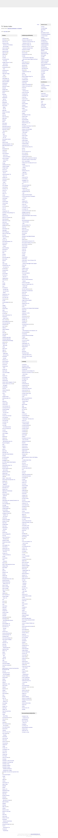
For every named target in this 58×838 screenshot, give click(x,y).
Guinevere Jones (25, 156)
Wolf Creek (4, 814)
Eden (3, 252)
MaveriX (23, 218)
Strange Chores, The (25, 317)
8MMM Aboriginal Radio (26, 367)
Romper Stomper (5, 596)
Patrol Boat (5, 529)
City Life (4, 172)
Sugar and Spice (25, 650)
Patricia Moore (5, 527)
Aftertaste (24, 375)
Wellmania (24, 701)
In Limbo (23, 554)
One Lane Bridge (5, 503)
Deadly (23, 108)
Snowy (4, 666)
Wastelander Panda (6, 790)
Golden (23, 488)
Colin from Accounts (25, 422)
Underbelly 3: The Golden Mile (8, 762)
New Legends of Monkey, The (27, 242)
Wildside (4, 808)
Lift (22, 552)
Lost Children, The (25, 207)
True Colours (5, 751)
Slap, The (4, 658)
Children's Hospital (6, 166)
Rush (3, 601)
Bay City (4, 99)
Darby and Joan (5, 215)
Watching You (5, 792)
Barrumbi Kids (24, 65)
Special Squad (5, 677)
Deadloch (23, 105)
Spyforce (4, 682)
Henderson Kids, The (25, 170)
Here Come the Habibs (26, 501)
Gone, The (4, 319)
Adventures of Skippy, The (26, 44)
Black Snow (5, 118)
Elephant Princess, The (26, 122)
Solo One (4, 671)
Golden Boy (24, 490)
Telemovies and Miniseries (12, 28)
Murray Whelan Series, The (7, 465)
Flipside (4, 292)
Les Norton (4, 414)
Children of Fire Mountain (26, 84)
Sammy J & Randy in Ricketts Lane (28, 623)
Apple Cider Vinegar (6, 73)
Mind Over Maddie (26, 221)
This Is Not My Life (6, 723)
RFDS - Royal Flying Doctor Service (9, 564)
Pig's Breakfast (24, 257)
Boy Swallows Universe (7, 139)
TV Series (10, 6)
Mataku (4, 438)
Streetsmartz (24, 322)
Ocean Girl (24, 249)
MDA (3, 444)
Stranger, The (24, 319)
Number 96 (5, 495)
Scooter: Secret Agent (26, 282)
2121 (3, 38)
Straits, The (4, 691)
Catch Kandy (24, 82)
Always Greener (5, 65)
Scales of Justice (5, 612)
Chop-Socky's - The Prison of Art (28, 418)
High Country (5, 348)
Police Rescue (5, 546)
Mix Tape (4, 455)
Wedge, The (24, 693)
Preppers (23, 608)
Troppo (4, 746)
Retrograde (24, 616)
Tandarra (4, 712)
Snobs (23, 306)
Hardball (23, 164)
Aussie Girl (24, 391)
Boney (4, 132)
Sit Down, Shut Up (25, 632)
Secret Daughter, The (6, 623)
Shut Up (23, 631)
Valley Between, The (25, 343)
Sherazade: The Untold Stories (27, 290)
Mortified (23, 234)
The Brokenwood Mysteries (45, 34)
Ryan (3, 604)
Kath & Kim (24, 530)
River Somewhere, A (6, 594)
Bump (4, 147)
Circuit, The (4, 169)
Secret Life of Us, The (6, 625)
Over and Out (24, 599)
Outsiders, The (5, 514)
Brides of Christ (5, 142)
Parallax (23, 255)
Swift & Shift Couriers (25, 663)
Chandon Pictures (25, 417)
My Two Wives (5, 470)
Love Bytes (4, 423)
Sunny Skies (24, 655)
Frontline (23, 479)
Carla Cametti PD (6, 153)
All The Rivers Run (6, 59)
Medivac (4, 446)
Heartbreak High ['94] (44, 43)
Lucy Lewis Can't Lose (26, 210)
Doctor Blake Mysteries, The (7, 241)
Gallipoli (4, 305)
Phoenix (4, 530)
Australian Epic (24, 394)
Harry (3, 332)
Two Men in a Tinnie (25, 732)
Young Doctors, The (6, 827)
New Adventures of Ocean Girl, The (28, 241)
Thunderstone (24, 333)
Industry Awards (44, 88)
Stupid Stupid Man (25, 648)
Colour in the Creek (25, 92)
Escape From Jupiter (25, 127)
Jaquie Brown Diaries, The (26, 522)
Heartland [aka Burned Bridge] (8, 340)
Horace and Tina (25, 177)
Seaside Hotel (25, 285)
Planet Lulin (24, 265)
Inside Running (5, 380)
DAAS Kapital (24, 434)
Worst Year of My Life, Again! (27, 356)
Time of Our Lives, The (6, 731)
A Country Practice (44, 35)
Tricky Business (5, 743)
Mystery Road (5, 473)
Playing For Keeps (6, 540)
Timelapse (4, 735)
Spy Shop (4, 680)
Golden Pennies (5, 318)
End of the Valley (5, 257)
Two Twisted (5, 755)
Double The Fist (25, 447)
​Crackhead (24, 431)
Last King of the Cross (6, 407)
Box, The (4, 137)
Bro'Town (23, 409)
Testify (4, 722)
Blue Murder (5, 124)
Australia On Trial (25, 716)
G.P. (3, 303)
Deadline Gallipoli (6, 223)
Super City (24, 656)
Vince (23, 688)
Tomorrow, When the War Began (27, 335)
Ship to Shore (24, 292)
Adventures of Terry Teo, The (27, 46)
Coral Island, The (25, 95)
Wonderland (5, 819)
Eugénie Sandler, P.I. (25, 130)
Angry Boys (24, 382)
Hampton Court (24, 495)
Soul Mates (24, 639)
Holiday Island (5, 353)
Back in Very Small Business (27, 398)
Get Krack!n (24, 484)
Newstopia (24, 584)
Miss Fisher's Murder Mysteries (8, 454)
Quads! (23, 610)
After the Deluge (5, 46)
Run (3, 599)
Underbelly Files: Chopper (7, 770)
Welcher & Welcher (25, 696)
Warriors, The (5, 789)
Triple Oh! (24, 672)
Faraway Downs (5, 270)
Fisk (23, 469)
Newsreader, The (5, 487)
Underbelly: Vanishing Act (7, 768)
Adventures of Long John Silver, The (29, 41)
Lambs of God (5, 404)
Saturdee (24, 281)
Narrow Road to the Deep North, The (9, 479)
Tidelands (4, 730)
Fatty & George (24, 135)
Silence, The (5, 650)
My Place (23, 237)
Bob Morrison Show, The (27, 71)
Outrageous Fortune (6, 513)
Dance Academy (25, 103)
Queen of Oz (24, 611)
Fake (3, 262)
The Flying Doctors (44, 41)
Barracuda (4, 94)
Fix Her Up (24, 471)
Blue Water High (25, 68)
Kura (23, 538)
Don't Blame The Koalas (26, 114)
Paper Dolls (5, 522)
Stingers (4, 690)
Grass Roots (24, 493)
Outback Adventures (6, 511)
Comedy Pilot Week (25, 425)
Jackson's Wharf (5, 390)
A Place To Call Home (45, 61)
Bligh (23, 406)
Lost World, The (5, 422)
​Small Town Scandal (6, 665)
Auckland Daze (24, 385)
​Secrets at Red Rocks (6, 633)
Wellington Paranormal (26, 699)
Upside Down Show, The (26, 680)
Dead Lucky (5, 222)
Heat (3, 342)
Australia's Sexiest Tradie (26, 393)
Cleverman (4, 179)
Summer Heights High (26, 651)
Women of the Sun (6, 817)
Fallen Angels (5, 263)
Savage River (5, 610)
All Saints (4, 57)
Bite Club (4, 115)
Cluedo (4, 182)
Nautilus (4, 481)
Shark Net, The (5, 642)
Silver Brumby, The (25, 295)
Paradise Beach (5, 524)
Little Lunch (24, 204)
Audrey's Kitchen (25, 386)
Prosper (4, 556)
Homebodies (5, 356)
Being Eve (24, 66)
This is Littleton (25, 667)
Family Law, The (25, 464)
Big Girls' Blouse (25, 401)
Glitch (4, 310)
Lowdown (23, 557)
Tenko (4, 719)
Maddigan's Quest (25, 212)
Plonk (23, 605)
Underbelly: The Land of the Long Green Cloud (11, 771)
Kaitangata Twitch (25, 191)
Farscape (4, 271)
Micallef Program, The (26, 570)
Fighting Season (5, 278)
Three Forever (5, 728)
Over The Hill (5, 516)
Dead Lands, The (6, 220)
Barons (4, 92)
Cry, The (4, 206)
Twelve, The (5, 752)
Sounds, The (5, 675)
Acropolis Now (24, 369)
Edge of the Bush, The (26, 452)
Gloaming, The (5, 311)
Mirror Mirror (24, 226)
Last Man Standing (6, 409)
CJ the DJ (24, 89)
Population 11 (24, 607)
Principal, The (5, 553)
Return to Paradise (6, 586)
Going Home (5, 316)
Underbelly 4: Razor (6, 763)
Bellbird (4, 107)
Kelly (23, 193)
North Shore (5, 492)
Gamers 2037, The (25, 145)
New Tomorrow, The (25, 244)
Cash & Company (6, 158)
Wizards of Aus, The (25, 707)
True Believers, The (6, 749)
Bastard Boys (5, 97)
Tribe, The (24, 338)
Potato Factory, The (6, 548)
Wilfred (23, 706)
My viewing (43, 105)
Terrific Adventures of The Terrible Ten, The (30, 330)
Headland (4, 335)
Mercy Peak (5, 450)
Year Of (4, 825)
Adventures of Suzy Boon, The (27, 372)
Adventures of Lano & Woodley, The (28, 370)
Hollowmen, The (25, 503)
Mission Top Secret (25, 229)
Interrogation (5, 385)
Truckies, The (5, 747)
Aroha (4, 76)
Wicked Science (25, 346)
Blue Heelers (5, 123)
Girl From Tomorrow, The (26, 151)
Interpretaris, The (25, 181)
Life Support (24, 551)
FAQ (42, 102)
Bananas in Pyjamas (25, 63)
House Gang (24, 509)
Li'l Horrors (24, 197)
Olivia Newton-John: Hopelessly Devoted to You (11, 500)
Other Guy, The (24, 594)
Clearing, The (5, 177)
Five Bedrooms (5, 287)
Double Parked (24, 449)
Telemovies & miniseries (45, 85)
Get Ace (23, 148)
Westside (4, 798)
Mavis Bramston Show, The (7, 441)
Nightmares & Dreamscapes (7, 490)
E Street (4, 246)
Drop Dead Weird (25, 119)
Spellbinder (24, 311)
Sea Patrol (4, 615)
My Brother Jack (5, 466)
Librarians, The (24, 549)
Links (19, 6)
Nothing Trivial (5, 494)
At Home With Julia (25, 383)
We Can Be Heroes (25, 691)
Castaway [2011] (25, 81)
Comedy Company (26, 423)
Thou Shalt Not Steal (6, 727)
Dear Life (4, 227)
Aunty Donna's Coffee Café (26, 388)
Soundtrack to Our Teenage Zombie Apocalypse (30, 308)
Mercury (4, 449)
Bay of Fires (5, 100)
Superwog (24, 659)
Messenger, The (5, 452)
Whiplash (4, 803)
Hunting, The (5, 369)
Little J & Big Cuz (25, 202)
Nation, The (24, 581)
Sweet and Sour (25, 661)
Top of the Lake (5, 738)
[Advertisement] (29, 15)
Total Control (5, 739)
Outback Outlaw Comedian (26, 595)
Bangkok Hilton (5, 89)
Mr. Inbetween (5, 458)
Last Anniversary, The (6, 406)
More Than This (25, 231)
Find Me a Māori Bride (26, 468)
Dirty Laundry (5, 236)
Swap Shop (24, 325)
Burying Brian (5, 148)
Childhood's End (5, 164)
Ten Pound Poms (5, 717)
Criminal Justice (5, 201)
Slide (3, 660)
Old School (4, 498)
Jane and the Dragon (25, 185)
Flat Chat (23, 472)
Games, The (24, 482)
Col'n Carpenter (5, 185)
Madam (23, 560)
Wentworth (43, 77)
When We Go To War (6, 800)
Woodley (23, 709)
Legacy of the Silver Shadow (27, 194)
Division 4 (4, 238)
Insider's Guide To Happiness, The (8, 382)
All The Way (5, 60)
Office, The (24, 589)
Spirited (4, 679)
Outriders (23, 253)
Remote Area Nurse (6, 580)
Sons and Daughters (6, 674)
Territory (4, 720)
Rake (3, 569)
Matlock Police (5, 439)
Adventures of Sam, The (27, 43)
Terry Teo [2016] (25, 332)
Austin (23, 396)
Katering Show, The (25, 528)
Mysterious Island (6, 471)
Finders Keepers (25, 140)
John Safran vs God (25, 525)
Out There (24, 252)
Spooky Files (24, 314)
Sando (23, 624)
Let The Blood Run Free (26, 546)
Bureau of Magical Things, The (27, 76)
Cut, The (4, 209)
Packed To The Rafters (45, 59)
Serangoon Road (5, 636)
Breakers (4, 140)
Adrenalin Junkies (6, 43)
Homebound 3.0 (25, 506)
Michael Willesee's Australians (27, 727)
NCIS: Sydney (5, 482)
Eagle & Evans (24, 450)
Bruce (23, 410)
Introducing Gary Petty (26, 517)
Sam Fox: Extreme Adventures (27, 279)
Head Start (24, 169)
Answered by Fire (6, 70)
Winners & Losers (6, 809)
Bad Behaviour (5, 83)
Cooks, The (4, 190)
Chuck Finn (24, 87)
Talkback (23, 664)
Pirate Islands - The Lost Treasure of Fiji (29, 260)
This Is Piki (5, 725)
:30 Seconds (24, 364)
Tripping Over (5, 744)
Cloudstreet (4, 180)
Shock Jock (24, 627)
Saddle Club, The (25, 277)
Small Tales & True (25, 635)
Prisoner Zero (24, 261)
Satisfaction (5, 609)
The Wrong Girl (5, 822)
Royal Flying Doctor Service (46, 64)
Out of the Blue (5, 510)
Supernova (24, 658)
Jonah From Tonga (25, 527)
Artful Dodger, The (6, 78)
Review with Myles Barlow (26, 618)
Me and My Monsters (25, 220)
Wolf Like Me (5, 816)
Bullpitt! (23, 412)
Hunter (4, 367)
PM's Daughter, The (6, 545)
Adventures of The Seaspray (8, 44)
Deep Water (5, 230)
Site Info (22, 6)
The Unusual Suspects (6, 774)
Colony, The (25, 722)
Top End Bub (5, 736)
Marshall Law (5, 436)
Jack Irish (4, 388)
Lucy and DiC (24, 559)
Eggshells (24, 455)
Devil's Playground (6, 231)
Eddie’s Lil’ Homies (25, 121)
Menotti (4, 447)
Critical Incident (5, 203)
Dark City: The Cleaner (6, 217)
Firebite (4, 283)
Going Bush (24, 724)
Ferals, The (24, 137)
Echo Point (4, 251)
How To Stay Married (25, 512)
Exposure (4, 260)
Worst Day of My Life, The (27, 354)
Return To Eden (5, 585)
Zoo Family (24, 357)
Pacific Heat (24, 600)
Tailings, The (5, 709)
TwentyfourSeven (25, 674)
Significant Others (6, 649)
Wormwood (24, 351)
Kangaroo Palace (6, 396)
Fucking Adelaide (5, 302)
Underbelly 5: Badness (6, 765)
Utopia (23, 683)
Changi (4, 163)
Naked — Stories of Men (7, 478)
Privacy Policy (43, 107)
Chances (4, 161)
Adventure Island (25, 38)
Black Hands (5, 116)
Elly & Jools (24, 124)
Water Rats (4, 793)
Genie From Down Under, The (27, 146)
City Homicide (5, 171)
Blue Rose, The (5, 129)
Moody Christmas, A (25, 573)
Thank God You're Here (26, 666)
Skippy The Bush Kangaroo (27, 300)
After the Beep (25, 374)
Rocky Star (24, 274)
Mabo (4, 434)
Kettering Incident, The (6, 398)
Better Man (4, 110)
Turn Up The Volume (25, 340)
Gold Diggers (24, 487)
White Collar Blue (6, 801)
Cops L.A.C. (5, 193)
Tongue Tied (24, 671)
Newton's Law (5, 489)
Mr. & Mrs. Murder (6, 457)
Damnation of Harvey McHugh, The (9, 212)
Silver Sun (24, 297)
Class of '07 (24, 420)
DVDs (30, 6)
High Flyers (24, 172)
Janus (4, 393)
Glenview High (5, 308)
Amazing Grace (5, 67)
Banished (4, 91)
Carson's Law (5, 155)
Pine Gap (4, 535)
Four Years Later (5, 297)
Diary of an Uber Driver (6, 233)
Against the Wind (5, 51)
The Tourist (43, 71)
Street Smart (24, 647)
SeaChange (5, 617)
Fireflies (4, 284)
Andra (4, 68)
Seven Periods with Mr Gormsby (27, 626)
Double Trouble (24, 116)
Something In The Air (6, 672)
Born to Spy (24, 74)
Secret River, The (6, 626)
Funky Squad (24, 480)
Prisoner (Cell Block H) (7, 554)
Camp (4, 150)
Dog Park (23, 442)
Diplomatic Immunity (25, 441)
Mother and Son (25, 576)
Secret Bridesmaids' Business (8, 620)
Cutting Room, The (6, 211)
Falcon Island (25, 132)
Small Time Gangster (6, 663)
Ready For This (5, 572)
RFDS (4, 562)
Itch (22, 183)
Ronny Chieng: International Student (28, 619)
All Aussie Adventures (26, 377)
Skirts (4, 655)
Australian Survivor (26, 717)
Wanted (4, 787)
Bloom (4, 121)
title (6, 31)
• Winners (23, 349)
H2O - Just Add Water (26, 161)
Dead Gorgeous (25, 106)
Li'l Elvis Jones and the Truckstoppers (28, 196)
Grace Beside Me (25, 154)
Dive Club (24, 111)
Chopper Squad (5, 167)
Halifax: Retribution (6, 329)
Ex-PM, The (24, 461)
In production (43, 87)
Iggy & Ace (24, 514)
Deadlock (4, 225)
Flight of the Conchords (26, 474)
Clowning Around (25, 90)
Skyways (4, 657)
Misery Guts (24, 228)
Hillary (4, 351)
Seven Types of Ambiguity (7, 639)
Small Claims (5, 661)
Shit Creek (4, 644)
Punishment (5, 561)
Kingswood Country (25, 535)
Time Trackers (5, 733)
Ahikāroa (4, 54)
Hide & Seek (5, 345)
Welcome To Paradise (26, 698)
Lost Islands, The (25, 209)
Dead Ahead (5, 219)
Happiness (24, 496)
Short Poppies (24, 629)
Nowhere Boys (24, 247)
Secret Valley (25, 287)
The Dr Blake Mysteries (45, 38)
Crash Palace (5, 198)
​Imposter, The (5, 375)
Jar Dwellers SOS (25, 186)
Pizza (23, 602)
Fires (3, 286)
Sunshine (4, 704)
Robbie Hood (24, 271)
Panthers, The (5, 521)
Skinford (4, 653)
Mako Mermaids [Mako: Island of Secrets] (29, 215)
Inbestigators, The (25, 180)
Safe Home (4, 607)
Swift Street (4, 707)
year (5, 31)
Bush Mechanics (25, 719)
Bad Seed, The (5, 86)
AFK (23, 51)
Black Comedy (24, 404)
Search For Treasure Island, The (27, 284)
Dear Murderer (5, 228)
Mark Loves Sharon (25, 562)
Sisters (4, 652)
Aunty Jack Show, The (26, 390)
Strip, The (4, 698)
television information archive (29, 3)
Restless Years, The (6, 583)
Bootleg (23, 73)
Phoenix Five (5, 532)
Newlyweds (24, 583)
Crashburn (4, 199)
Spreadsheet (24, 640)
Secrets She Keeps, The (7, 634)
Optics (23, 592)
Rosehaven (24, 621)
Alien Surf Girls (24, 52)
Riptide (4, 591)
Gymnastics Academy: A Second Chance (29, 159)
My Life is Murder (6, 468)
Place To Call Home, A (6, 537)
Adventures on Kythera (26, 49)
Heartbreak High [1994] (7, 337)
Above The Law (5, 41)
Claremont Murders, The (7, 174)
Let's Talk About (5, 417)
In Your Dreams (25, 178)
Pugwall (23, 266)
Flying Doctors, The (6, 294)
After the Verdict (5, 49)
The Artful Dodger (44, 28)
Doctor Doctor (5, 243)
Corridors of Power (25, 428)
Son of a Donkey (25, 637)
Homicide (4, 358)
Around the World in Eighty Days (28, 57)
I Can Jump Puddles (6, 372)
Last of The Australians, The (27, 541)
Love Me (4, 430)
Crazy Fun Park (25, 98)
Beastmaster (5, 102)
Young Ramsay (5, 830)
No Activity (24, 586)
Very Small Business (25, 685)
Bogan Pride (24, 407)
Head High (4, 334)
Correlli (4, 195)
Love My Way (5, 431)
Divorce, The (5, 239)
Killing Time (4, 401)
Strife (3, 695)
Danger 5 (23, 436)
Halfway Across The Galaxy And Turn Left (29, 162)
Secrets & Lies (5, 631)
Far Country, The (6, 267)
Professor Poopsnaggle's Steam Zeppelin (30, 263)
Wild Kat (24, 348)
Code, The (4, 183)
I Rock (4, 374)
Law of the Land (5, 412)
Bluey (4, 131)
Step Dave (4, 688)
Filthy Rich (4, 279)
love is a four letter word (7, 428)
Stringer (4, 696)
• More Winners (24, 233)
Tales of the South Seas (7, 711)
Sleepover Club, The (25, 303)
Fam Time (24, 463)
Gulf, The (4, 326)
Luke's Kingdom (5, 433)
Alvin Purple (24, 380)
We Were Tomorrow (6, 795)
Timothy (23, 669)
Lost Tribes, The (25, 725)
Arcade (4, 75)
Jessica (4, 394)
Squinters (23, 642)
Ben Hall (4, 108)
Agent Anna (4, 52)
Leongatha (24, 544)
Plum (3, 543)
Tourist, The (5, 741)
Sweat (23, 327)
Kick (3, 399)
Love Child (4, 425)
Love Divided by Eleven (7, 426)
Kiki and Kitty (24, 536)
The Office (43, 56)
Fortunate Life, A (5, 295)
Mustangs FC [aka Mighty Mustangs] (28, 236)
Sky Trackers (24, 301)
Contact (26, 6)
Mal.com (23, 217)
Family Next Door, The (6, 265)
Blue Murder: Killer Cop (7, 126)
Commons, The (5, 188)
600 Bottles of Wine (25, 366)
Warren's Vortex (25, 690)
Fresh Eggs (24, 477)
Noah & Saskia (24, 245)
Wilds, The (4, 806)
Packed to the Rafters (6, 519)
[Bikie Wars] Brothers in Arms (8, 145)
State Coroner (5, 685)
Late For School (25, 543)
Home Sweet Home (25, 504)
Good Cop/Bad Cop (6, 321)
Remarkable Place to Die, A (7, 578)
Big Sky (4, 113)
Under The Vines (5, 757)
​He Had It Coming (25, 498)
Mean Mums (24, 567)
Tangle (4, 714)
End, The (4, 255)
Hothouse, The (5, 359)
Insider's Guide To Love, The (7, 383)
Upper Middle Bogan (25, 679)
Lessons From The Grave (7, 415)
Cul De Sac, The (25, 100)
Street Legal (5, 693)
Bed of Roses (5, 105)
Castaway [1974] (25, 79)
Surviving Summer (25, 324)
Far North (4, 268)
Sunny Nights (5, 703)
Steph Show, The (25, 730)
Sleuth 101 (24, 634)
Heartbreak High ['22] (44, 44)
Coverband (24, 430)
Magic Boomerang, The (26, 213)
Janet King (4, 391)
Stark (23, 643)
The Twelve (43, 73)
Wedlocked (24, 695)
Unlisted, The (24, 341)
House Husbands (6, 361)
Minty (23, 223)
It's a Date (24, 519)
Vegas (4, 779)
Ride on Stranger (5, 588)
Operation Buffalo (6, 506)
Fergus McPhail (25, 138)
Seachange (4, 618)
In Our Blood (5, 377)
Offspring (4, 497)
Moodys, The (24, 575)
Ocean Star (24, 250)
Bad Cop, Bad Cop (25, 399)
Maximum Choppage (25, 565)
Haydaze (24, 167)
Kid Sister (24, 533)
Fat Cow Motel (5, 273)
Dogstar (23, 113)
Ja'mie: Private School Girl (26, 520)
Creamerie (24, 433)
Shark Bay (4, 641)
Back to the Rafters (6, 81)
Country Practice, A (6, 196)
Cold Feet (4, 187)
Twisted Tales (5, 754)
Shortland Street (5, 647)
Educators (24, 454)
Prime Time (5, 551)
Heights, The (5, 343)
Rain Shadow (5, 567)
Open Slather (25, 591)
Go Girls (4, 313)
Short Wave (5, 645)
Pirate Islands (24, 258)
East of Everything (6, 247)
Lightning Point (24, 201)
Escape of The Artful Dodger (27, 129)
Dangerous (4, 214)
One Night (4, 505)
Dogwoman (4, 244)
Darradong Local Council (26, 438)
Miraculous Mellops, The (26, 225)
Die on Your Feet (25, 439)
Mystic (23, 239)
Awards (15, 6)
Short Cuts (24, 293)
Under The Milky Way (26, 677)
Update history (43, 104)
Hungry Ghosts (5, 366)
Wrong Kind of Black (6, 824)
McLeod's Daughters (6, 442)
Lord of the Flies (5, 420)
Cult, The (4, 207)
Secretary (4, 628)
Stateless (4, 687)
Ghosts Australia (25, 485)
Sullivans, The (5, 701)
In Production (19, 28)
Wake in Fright (5, 784)
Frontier (4, 300)
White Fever (24, 704)
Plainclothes (5, 538)
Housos (23, 511)
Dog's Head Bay (25, 444)
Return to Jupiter (25, 269)
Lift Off (23, 199)
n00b (3, 476)
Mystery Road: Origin (6, 474)
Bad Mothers (5, 84)
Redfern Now (5, 575)
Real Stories (24, 613)
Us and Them (25, 682)
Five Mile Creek (5, 289)
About (42, 101)
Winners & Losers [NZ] (6, 811)
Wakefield (4, 785)
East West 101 (5, 249)
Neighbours (5, 484)
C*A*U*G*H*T (24, 414)
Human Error (5, 364)
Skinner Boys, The (26, 298)
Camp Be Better (25, 415)
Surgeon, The (5, 706)
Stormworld (24, 316)
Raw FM (4, 570)
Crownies (4, 204)
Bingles (24, 402)
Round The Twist (25, 276)
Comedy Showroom (25, 426)
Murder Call (5, 463)
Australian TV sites (44, 96)
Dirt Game (4, 235)
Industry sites (43, 93)
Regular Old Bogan (25, 615)
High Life (4, 350)
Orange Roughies (6, 508)
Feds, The (4, 276)
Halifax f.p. (4, 327)
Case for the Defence (6, 156)
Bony (4, 134)
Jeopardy (23, 188)
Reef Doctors (5, 577)
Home (38, 24)
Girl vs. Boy (24, 153)
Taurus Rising (5, 715)
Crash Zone (24, 97)
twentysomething (25, 675)
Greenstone (5, 324)
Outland (23, 597)
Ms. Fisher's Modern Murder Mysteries (9, 462)
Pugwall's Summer (25, 268)
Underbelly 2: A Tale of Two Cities (8, 760)
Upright (4, 776)
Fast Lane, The (24, 466)
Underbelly (4, 759)
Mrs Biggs (4, 460)
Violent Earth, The (6, 782)
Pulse (4, 559)
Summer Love (24, 653)
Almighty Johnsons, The (7, 62)
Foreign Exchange (25, 143)
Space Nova (24, 309)
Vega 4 (4, 777)
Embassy (4, 254)
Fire (3, 281)
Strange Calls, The (25, 645)
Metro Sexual (24, 568)
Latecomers (5, 410)
